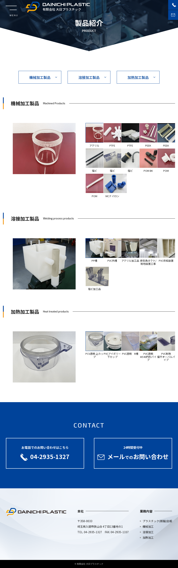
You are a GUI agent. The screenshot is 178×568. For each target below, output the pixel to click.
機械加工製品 (39, 77)
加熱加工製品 (138, 77)
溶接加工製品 (89, 77)
